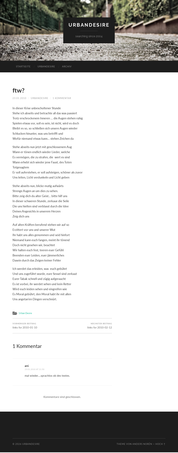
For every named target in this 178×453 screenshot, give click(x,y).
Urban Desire (26, 313)
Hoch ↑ (160, 444)
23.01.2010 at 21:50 (36, 369)
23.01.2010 (19, 98)
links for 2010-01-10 (25, 326)
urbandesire (89, 25)
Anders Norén (142, 444)
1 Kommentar (62, 98)
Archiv (67, 66)
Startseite (23, 66)
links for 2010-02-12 (99, 326)
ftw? (19, 90)
